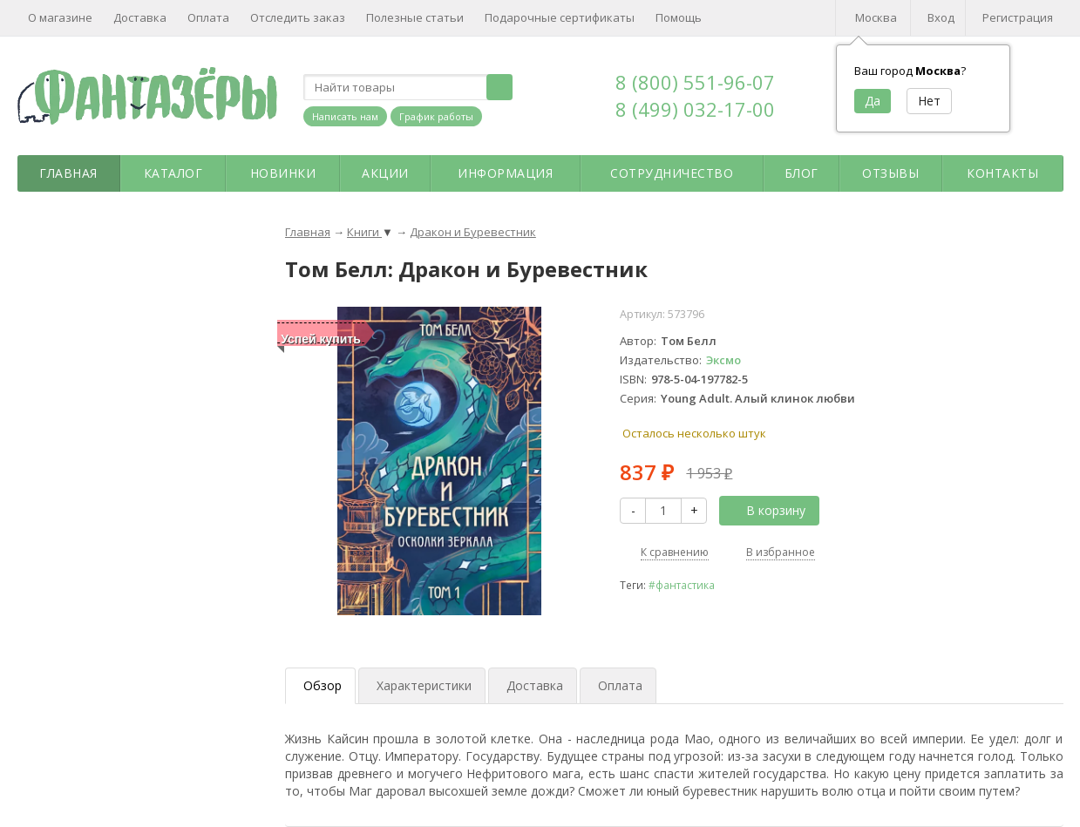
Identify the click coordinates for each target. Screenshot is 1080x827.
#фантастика (682, 585)
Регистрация (1017, 17)
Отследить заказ (297, 17)
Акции (385, 173)
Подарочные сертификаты (560, 17)
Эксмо (723, 360)
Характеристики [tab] (424, 685)
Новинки (283, 173)
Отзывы (890, 173)
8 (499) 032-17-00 (695, 109)
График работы (436, 116)
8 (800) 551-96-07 (695, 82)
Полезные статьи (415, 17)
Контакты (1002, 173)
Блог (801, 173)
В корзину (766, 510)
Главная (68, 173)
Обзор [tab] (322, 685)
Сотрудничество (671, 173)
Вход (940, 17)
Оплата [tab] (620, 685)
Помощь (678, 17)
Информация (505, 173)
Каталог (173, 173)
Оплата (208, 17)
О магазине (60, 17)
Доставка (139, 17)
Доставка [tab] (534, 685)
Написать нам (345, 116)
